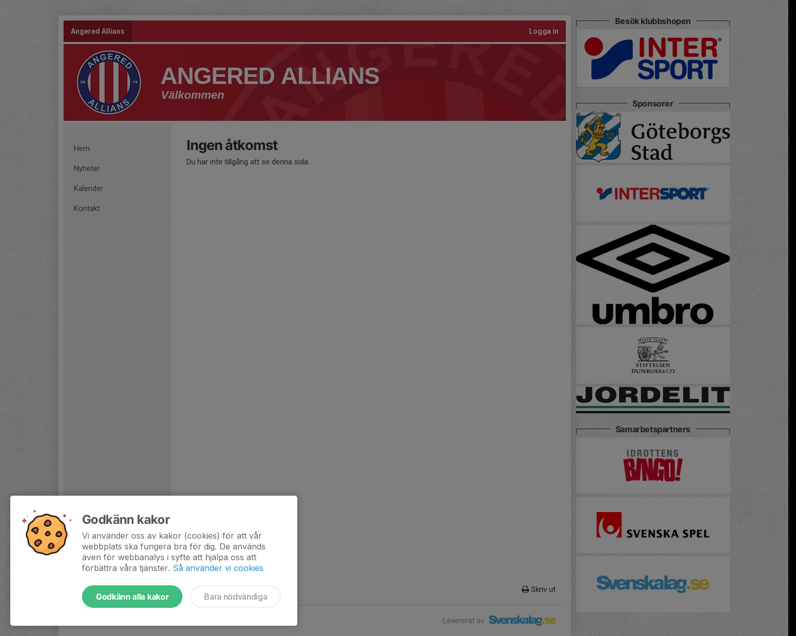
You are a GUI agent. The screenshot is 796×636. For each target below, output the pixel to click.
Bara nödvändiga (235, 596)
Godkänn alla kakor (132, 596)
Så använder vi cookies (218, 568)
